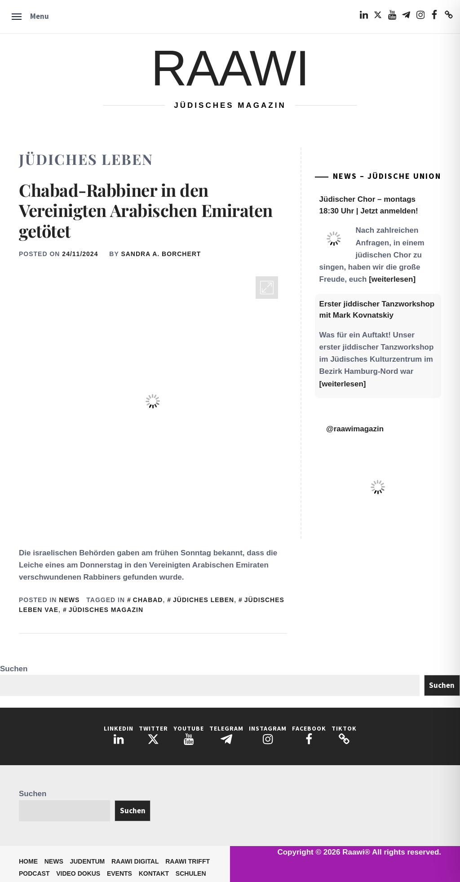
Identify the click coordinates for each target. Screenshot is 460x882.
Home (28, 861)
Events (119, 873)
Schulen (191, 873)
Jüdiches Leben (203, 599)
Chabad (148, 599)
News (69, 599)
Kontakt (154, 873)
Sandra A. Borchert (161, 253)
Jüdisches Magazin (106, 609)
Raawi (230, 68)
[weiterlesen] (392, 279)
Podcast (34, 873)
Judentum (87, 861)
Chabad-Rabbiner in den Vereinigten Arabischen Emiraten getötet (146, 210)
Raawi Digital (135, 861)
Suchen (13, 669)
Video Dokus (78, 873)
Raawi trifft (187, 861)
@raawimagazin (355, 429)
